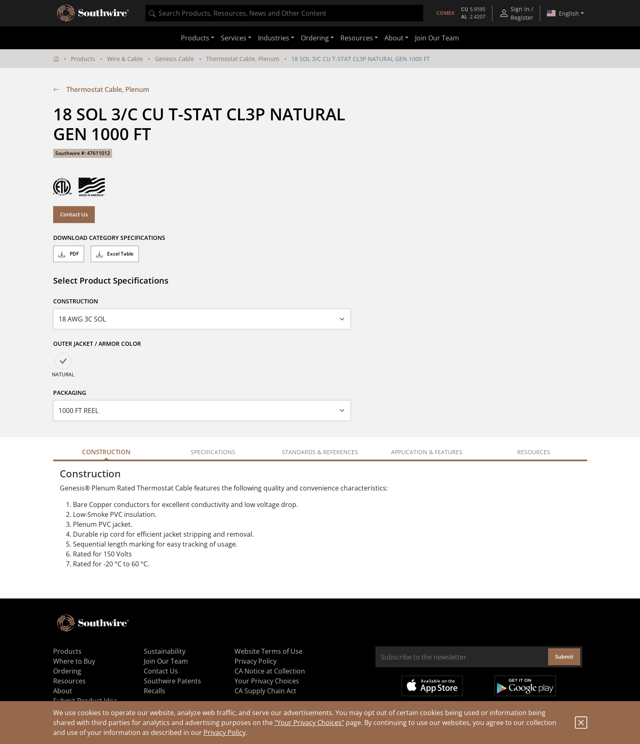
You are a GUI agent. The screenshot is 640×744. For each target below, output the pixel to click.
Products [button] (195, 37)
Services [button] (233, 37)
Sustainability (164, 651)
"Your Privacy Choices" (309, 722)
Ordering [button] (315, 37)
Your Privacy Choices (266, 680)
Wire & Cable (125, 59)
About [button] (393, 37)
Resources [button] (356, 37)
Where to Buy (74, 661)
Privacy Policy (225, 732)
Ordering (67, 671)
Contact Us (74, 214)
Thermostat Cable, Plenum (242, 59)
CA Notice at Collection (269, 671)
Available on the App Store (432, 686)
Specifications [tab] (213, 452)
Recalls (154, 690)
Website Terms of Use (268, 651)
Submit (564, 656)
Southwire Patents (172, 680)
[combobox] (284, 13)
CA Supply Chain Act (265, 690)
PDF (69, 254)
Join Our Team (437, 37)
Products (83, 59)
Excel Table (115, 254)
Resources (69, 680)
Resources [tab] (533, 452)
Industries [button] (273, 37)
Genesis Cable (174, 59)
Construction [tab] (106, 452)
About (62, 690)
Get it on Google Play (525, 686)
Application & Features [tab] (426, 452)
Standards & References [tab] (320, 452)
